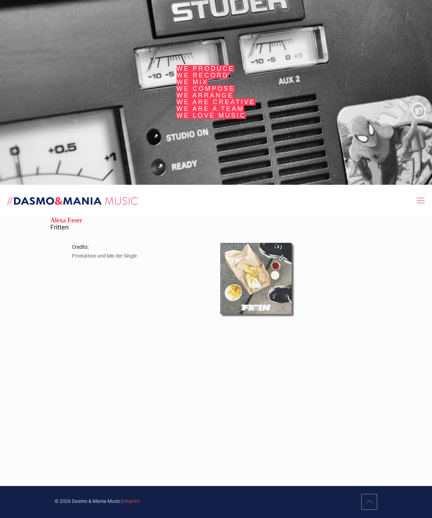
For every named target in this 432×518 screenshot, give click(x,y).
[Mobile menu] (421, 201)
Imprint (132, 501)
